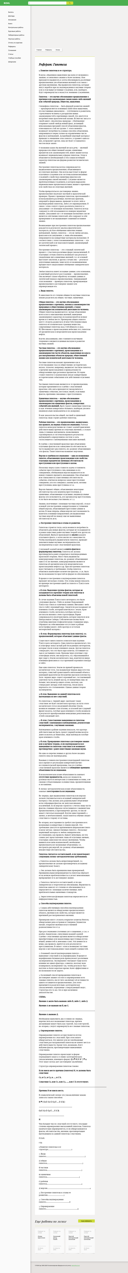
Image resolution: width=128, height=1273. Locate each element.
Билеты (11, 12)
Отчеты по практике (15, 43)
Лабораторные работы (16, 35)
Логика (58, 50)
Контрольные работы (15, 27)
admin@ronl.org (75, 1265)
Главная (39, 50)
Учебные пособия (14, 58)
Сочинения (12, 50)
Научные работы (14, 39)
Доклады (11, 16)
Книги (10, 23)
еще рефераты (86, 1221)
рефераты (48, 50)
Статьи (10, 54)
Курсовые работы (14, 31)
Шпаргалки (12, 62)
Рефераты (12, 46)
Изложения (12, 20)
